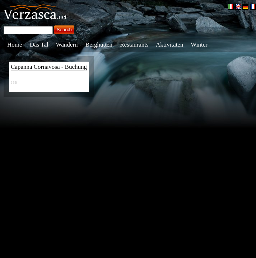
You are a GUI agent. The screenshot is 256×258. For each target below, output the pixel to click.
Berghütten (98, 44)
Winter (199, 44)
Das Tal (39, 44)
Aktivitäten (169, 44)
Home (14, 44)
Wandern (67, 44)
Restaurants (134, 44)
